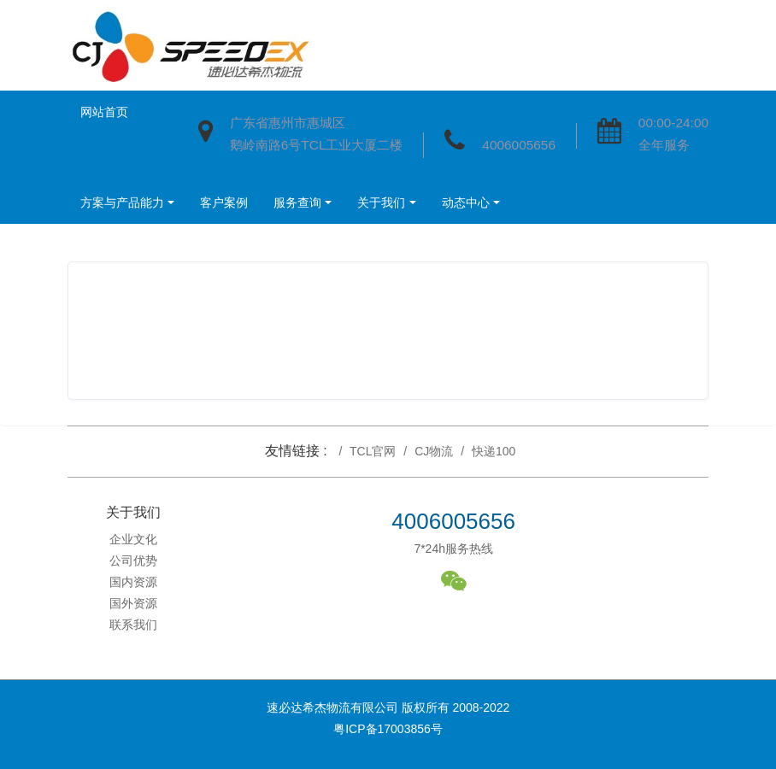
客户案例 (224, 202)
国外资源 (133, 603)
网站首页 (104, 112)
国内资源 (133, 582)
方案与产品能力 (122, 202)
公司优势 (133, 560)
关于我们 (381, 202)
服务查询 (297, 202)
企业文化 (133, 539)
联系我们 (133, 624)
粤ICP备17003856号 (388, 729)
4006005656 (519, 145)
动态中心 (466, 202)
